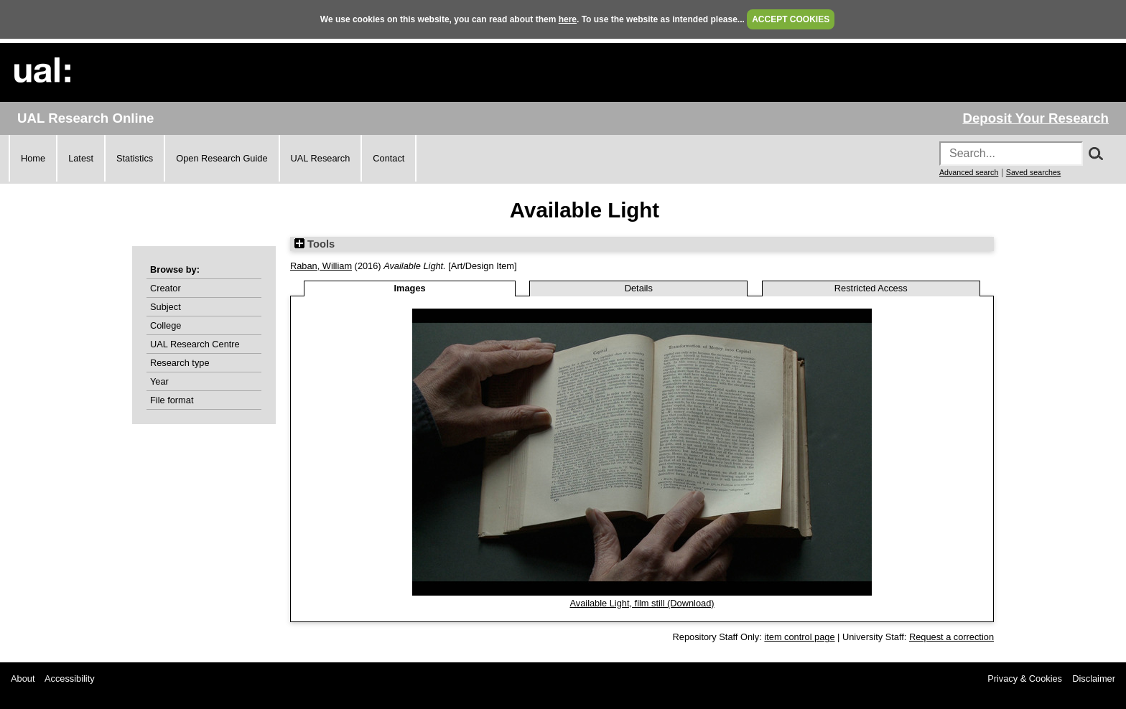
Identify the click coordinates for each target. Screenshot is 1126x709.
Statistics (134, 158)
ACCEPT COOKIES (790, 19)
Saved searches (1033, 172)
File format (171, 400)
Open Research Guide (221, 158)
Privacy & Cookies (1024, 678)
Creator (165, 288)
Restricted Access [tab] (871, 288)
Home (33, 158)
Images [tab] (410, 288)
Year (159, 381)
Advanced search (968, 172)
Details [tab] (639, 288)
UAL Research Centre (195, 344)
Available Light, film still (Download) (641, 603)
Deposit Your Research (1035, 118)
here (568, 19)
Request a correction (951, 636)
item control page (799, 636)
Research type (180, 362)
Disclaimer (1093, 678)
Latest (80, 158)
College (165, 325)
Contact (388, 158)
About (22, 678)
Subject (165, 306)
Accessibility (70, 678)
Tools (314, 244)
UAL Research (320, 158)
